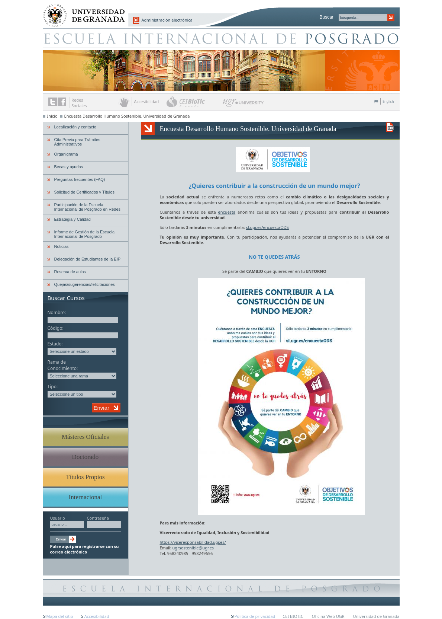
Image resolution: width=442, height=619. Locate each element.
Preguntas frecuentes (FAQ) (79, 179)
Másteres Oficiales (85, 436)
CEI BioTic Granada (194, 101)
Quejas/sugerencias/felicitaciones (84, 284)
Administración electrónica (167, 20)
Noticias (61, 246)
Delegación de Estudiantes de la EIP (87, 259)
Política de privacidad (255, 616)
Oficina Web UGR (328, 616)
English (388, 101)
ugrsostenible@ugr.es (193, 548)
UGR (370, 237)
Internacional (85, 497)
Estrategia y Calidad (72, 219)
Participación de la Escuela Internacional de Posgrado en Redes (87, 206)
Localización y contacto (75, 127)
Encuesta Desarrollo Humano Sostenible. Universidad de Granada (127, 116)
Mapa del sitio (59, 616)
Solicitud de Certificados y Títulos (84, 192)
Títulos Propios (85, 477)
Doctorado (85, 456)
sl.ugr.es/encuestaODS (267, 227)
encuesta (227, 212)
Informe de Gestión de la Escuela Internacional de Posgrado (84, 234)
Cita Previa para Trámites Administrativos (77, 141)
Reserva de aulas (70, 271)
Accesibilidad (96, 616)
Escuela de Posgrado (221, 38)
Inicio (52, 116)
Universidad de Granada (81, 11)
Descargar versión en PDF (390, 127)
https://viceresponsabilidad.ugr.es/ (193, 542)
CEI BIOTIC (293, 616)
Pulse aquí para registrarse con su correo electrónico (84, 549)
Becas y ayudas (68, 167)
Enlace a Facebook (62, 102)
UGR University (243, 104)
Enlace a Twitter (52, 102)
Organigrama (66, 154)
